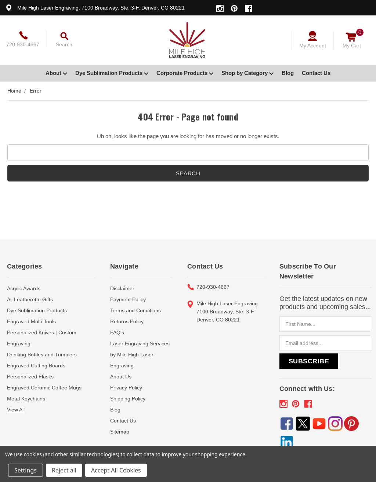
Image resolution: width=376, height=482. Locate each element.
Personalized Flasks (30, 377)
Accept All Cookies (116, 470)
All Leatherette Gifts (30, 299)
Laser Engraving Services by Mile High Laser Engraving (140, 354)
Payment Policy (128, 299)
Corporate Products (184, 73)
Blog (288, 73)
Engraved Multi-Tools (31, 321)
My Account (312, 45)
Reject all (64, 470)
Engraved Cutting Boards (36, 365)
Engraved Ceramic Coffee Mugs (44, 388)
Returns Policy (127, 321)
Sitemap (119, 432)
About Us (120, 377)
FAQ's (117, 332)
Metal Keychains (26, 399)
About (56, 73)
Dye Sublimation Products (111, 73)
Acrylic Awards (23, 288)
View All (16, 410)
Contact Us (316, 73)
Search (64, 44)
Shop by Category (247, 73)
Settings (25, 470)
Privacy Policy (126, 388)
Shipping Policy (127, 399)
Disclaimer (122, 288)
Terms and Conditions (135, 310)
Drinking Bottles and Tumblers (42, 354)
